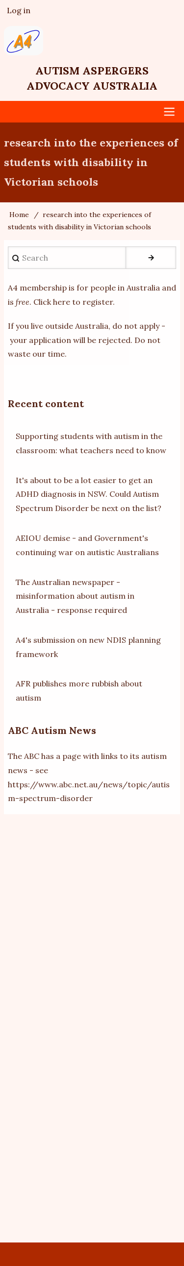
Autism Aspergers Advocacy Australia (92, 78)
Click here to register (73, 302)
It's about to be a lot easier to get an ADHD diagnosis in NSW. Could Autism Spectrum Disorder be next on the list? (88, 494)
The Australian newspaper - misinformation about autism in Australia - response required (75, 596)
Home (19, 214)
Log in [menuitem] (18, 10)
